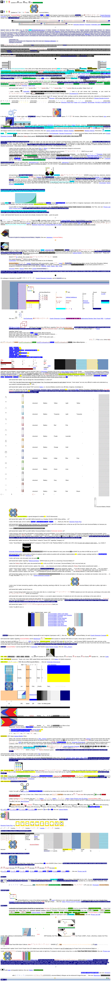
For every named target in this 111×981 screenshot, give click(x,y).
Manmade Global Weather (95, 157)
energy (29, 263)
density (9, 50)
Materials (87, 34)
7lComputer (95, 885)
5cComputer (102, 183)
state (9, 970)
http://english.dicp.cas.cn (38, 30)
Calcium (88, 738)
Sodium (19, 160)
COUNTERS (12, 260)
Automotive (44, 371)
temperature (33, 50)
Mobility (87, 73)
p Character (84, 102)
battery (42, 798)
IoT (80, 56)
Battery (41, 387)
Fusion (75, 102)
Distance (38, 177)
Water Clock (31, 85)
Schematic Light (95, 24)
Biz (39, 753)
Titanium (21, 268)
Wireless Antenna (89, 130)
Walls (77, 389)
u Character (31, 778)
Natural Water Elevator (92, 155)
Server (86, 798)
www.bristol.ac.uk (33, 162)
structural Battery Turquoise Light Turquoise (60, 615)
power (60, 263)
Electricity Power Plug (67, 102)
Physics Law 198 (17, 208)
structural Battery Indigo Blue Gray (57, 621)
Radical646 (26, 91)
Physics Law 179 (12, 778)
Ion (12, 54)
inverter (42, 828)
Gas (32, 45)
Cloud (71, 798)
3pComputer (91, 102)
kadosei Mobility (72, 56)
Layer (53, 900)
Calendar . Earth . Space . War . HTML (51, 266)
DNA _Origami (68, 646)
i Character (107, 158)
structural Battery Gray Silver (56, 624)
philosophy (82, 75)
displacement (33, 694)
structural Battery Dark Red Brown (57, 625)
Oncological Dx (74, 93)
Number (10, 52)
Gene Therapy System (67, 371)
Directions (53, 664)
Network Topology (69, 130)
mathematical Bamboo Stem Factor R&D (92, 318)
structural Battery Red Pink (55, 616)
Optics (63, 901)
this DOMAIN (100, 178)
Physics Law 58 (82, 871)
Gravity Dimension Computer (64, 157)
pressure (57, 31)
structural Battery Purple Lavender (57, 618)
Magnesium (97, 975)
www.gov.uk (65, 162)
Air (16, 257)
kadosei (83, 73)
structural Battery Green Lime (56, 622)
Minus (45, 148)
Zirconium (12, 268)
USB (94, 128)
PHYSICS (98, 102)
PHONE (84, 56)
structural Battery (44, 12)
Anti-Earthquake (106, 16)
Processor (88, 24)
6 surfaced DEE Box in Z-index (53, 224)
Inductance (49, 237)
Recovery (52, 98)
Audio (106, 656)
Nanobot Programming (65, 133)
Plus (40, 148)
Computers (64, 56)
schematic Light (49, 250)
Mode (97, 328)
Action (65, 45)
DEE (79, 73)
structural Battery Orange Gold (56, 619)
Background (37, 638)
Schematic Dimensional (15, 551)
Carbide (34, 268)
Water (73, 125)
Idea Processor (25, 801)
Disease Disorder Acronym (101, 98)
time (105, 116)
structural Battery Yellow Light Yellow (58, 613)
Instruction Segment (78, 24)
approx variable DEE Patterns (54, 130)
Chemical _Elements (50, 41)
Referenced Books (34, 560)
